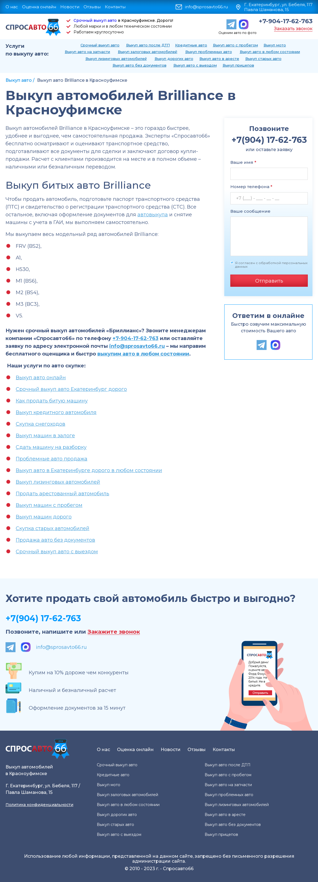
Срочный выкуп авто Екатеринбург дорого (71, 389)
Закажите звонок (114, 632)
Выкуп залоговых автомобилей (147, 51)
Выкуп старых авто (263, 58)
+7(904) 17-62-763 (43, 618)
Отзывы (92, 6)
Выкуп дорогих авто (174, 58)
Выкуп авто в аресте (219, 58)
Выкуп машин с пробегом (49, 505)
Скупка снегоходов (40, 424)
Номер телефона (251, 186)
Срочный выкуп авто (95, 20)
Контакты (115, 6)
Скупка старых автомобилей (52, 528)
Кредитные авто (191, 45)
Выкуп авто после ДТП (148, 45)
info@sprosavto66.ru (206, 6)
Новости (69, 6)
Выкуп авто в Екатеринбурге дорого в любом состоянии (89, 470)
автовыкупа (152, 215)
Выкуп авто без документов (139, 65)
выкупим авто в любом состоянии (143, 354)
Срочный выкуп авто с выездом (57, 552)
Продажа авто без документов (55, 540)
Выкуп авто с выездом (195, 65)
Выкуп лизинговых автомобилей (116, 58)
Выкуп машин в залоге (45, 436)
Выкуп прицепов (238, 65)
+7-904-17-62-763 (285, 21)
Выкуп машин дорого (44, 517)
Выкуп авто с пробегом (235, 45)
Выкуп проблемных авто (208, 51)
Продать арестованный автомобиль (62, 494)
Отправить (269, 281)
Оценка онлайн (39, 6)
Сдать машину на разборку (51, 447)
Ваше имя (243, 162)
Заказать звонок (293, 28)
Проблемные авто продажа (51, 459)
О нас (12, 6)
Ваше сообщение (250, 211)
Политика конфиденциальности (39, 804)
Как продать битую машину (52, 401)
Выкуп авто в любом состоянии (270, 51)
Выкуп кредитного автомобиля (56, 412)
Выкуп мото (275, 45)
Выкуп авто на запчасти (87, 51)
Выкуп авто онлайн (41, 378)
